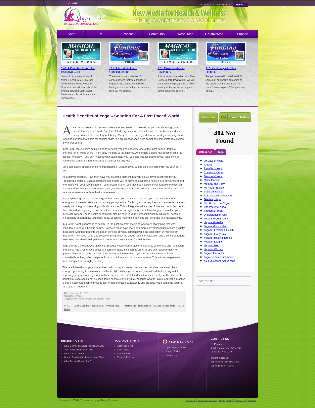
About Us (190, 400)
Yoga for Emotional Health (219, 229)
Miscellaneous (212, 180)
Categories (205, 151)
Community (157, 34)
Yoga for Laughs (213, 241)
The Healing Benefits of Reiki (78, 349)
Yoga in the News (214, 253)
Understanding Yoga (215, 214)
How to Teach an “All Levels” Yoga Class (84, 357)
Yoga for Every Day (215, 233)
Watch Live (208, 117)
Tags (221, 151)
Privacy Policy (225, 400)
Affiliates (252, 400)
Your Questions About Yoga (219, 260)
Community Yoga (213, 172)
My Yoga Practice (214, 187)
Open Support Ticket (176, 347)
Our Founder (123, 353)
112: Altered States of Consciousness (123, 70)
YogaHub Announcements (219, 257)
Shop (71, 34)
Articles (79, 296)
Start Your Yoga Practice (218, 195)
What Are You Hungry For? (77, 361)
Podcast (128, 34)
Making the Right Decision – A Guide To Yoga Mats (151, 305)
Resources (185, 34)
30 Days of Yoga (213, 160)
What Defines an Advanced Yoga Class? (84, 346)
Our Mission (123, 349)
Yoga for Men (211, 245)
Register (226, 4)
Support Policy (173, 351)
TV (100, 34)
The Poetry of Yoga (215, 206)
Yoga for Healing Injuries (218, 237)
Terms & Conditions (207, 400)
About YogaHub (125, 346)
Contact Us (171, 355)
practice (100, 299)
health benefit (78, 299)
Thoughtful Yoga (213, 210)
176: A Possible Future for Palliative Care (78, 70)
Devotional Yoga (213, 176)
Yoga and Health (213, 222)
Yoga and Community (216, 218)
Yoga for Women (213, 249)
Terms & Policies (125, 357)
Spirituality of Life (213, 191)
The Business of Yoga (216, 203)
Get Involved (214, 34)
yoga (108, 299)
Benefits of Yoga (213, 168)
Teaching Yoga (212, 199)
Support (242, 34)
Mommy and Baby (214, 183)
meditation (91, 299)
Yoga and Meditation (215, 226)
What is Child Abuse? (74, 353)
